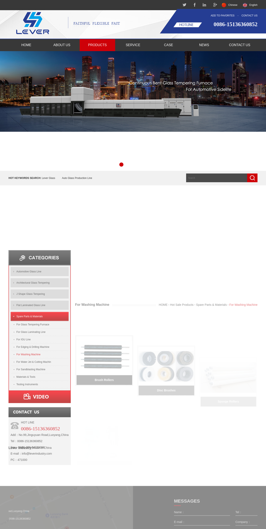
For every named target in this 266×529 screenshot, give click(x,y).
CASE (168, 45)
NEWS (204, 45)
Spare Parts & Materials (29, 355)
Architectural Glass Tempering (33, 321)
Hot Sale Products (182, 378)
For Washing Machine (28, 393)
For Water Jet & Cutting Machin (33, 401)
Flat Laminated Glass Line (30, 344)
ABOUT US (61, 45)
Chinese (232, 5)
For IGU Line (23, 378)
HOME (26, 45)
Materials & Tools (25, 416)
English (253, 5)
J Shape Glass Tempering (30, 333)
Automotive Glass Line (28, 310)
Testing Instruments (27, 423)
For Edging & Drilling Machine (32, 386)
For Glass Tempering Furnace (32, 363)
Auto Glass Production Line (77, 178)
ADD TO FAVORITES (222, 15)
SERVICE (133, 45)
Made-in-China (42, 470)
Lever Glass (48, 178)
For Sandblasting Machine (30, 408)
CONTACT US (249, 15)
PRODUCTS (97, 45)
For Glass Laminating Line (30, 371)
